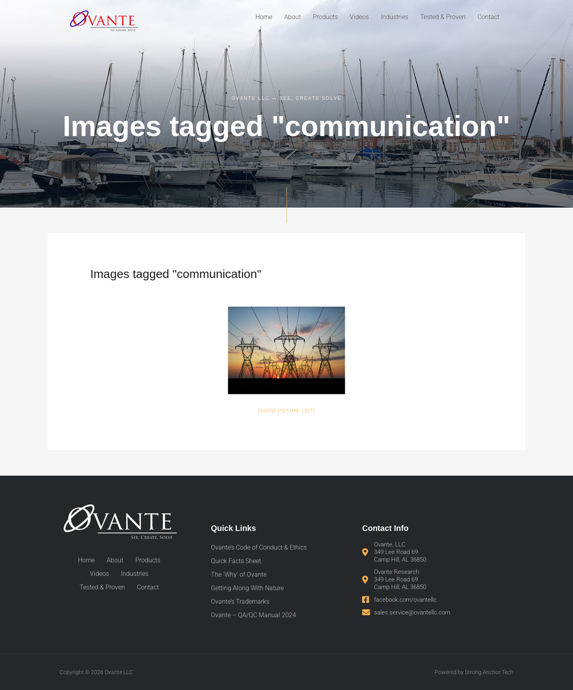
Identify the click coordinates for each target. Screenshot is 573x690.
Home (263, 17)
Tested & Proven (443, 17)
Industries (394, 17)
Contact (488, 17)
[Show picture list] (286, 411)
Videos (359, 17)
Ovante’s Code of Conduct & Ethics (259, 547)
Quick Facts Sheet (236, 561)
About (292, 17)
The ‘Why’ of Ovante (239, 574)
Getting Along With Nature (247, 588)
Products (325, 17)
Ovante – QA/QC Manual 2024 (253, 615)
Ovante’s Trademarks (240, 601)
